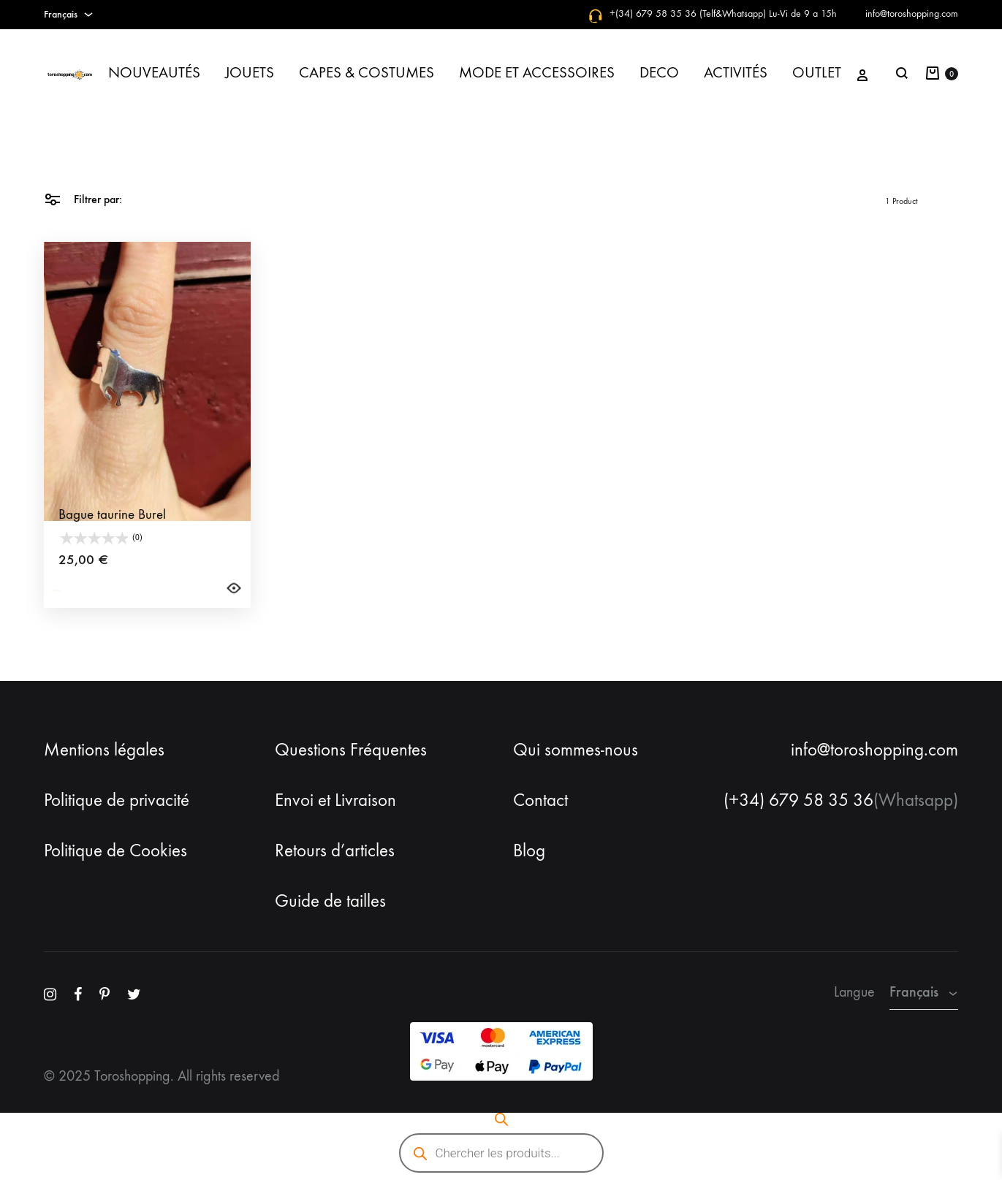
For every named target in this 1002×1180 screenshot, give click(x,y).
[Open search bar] (501, 1119)
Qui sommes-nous (575, 750)
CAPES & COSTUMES (366, 73)
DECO (659, 73)
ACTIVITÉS (735, 73)
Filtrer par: (83, 198)
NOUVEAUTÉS (154, 73)
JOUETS (249, 73)
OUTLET (816, 73)
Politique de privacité (116, 800)
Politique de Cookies (115, 850)
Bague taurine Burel (112, 541)
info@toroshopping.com (911, 13)
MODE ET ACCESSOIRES (537, 73)
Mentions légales (104, 750)
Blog (529, 850)
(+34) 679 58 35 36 (798, 800)
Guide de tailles (330, 901)
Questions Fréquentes (351, 750)
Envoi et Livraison (335, 800)
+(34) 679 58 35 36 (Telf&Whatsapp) (688, 13)
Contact (540, 800)
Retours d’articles (335, 850)
